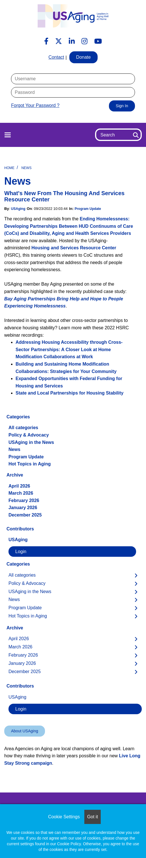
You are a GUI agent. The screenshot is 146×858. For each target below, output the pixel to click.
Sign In (122, 106)
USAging (18, 209)
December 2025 (25, 515)
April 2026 (19, 486)
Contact (56, 57)
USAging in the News (31, 442)
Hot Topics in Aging (29, 463)
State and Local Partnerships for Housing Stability (69, 393)
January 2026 (22, 507)
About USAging (24, 731)
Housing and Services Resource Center (73, 247)
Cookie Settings (64, 816)
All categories (23, 427)
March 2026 (20, 493)
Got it (92, 816)
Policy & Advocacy (28, 435)
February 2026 (23, 500)
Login (20, 551)
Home (9, 168)
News (26, 168)
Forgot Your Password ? (35, 105)
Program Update (88, 209)
